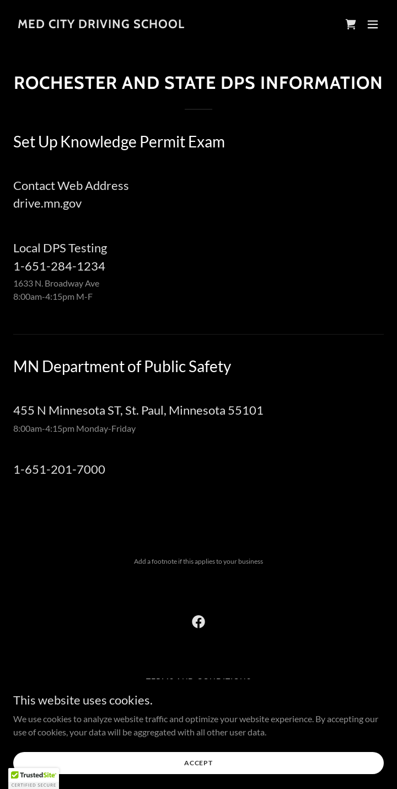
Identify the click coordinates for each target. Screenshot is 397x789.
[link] (101, 24)
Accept (198, 763)
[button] (373, 24)
